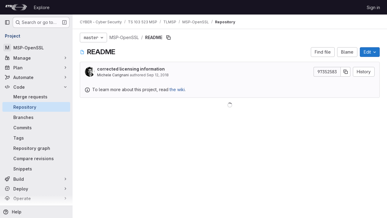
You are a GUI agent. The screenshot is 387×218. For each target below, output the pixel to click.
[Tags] (36, 138)
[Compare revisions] (36, 158)
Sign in (373, 7)
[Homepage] (16, 7)
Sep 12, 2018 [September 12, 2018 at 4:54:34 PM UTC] (158, 75)
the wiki (177, 89)
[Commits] (36, 127)
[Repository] (36, 107)
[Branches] (36, 117)
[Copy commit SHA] (345, 72)
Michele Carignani (113, 75)
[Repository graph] (36, 148)
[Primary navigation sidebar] (7, 22)
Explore (42, 7)
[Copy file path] (168, 37)
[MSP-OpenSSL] (36, 47)
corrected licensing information (131, 68)
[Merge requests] (36, 96)
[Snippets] (36, 168)
